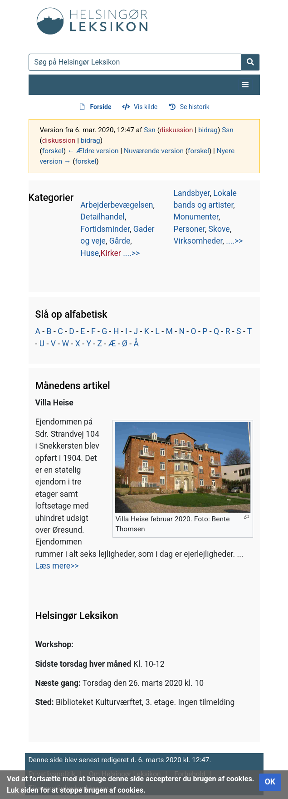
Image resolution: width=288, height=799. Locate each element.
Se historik (195, 106)
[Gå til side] (250, 62)
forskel (52, 151)
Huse (89, 253)
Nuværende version (154, 151)
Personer (189, 229)
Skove (219, 229)
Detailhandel (102, 216)
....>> (131, 253)
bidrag (208, 130)
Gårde (120, 240)
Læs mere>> (57, 565)
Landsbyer (191, 193)
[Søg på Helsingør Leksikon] (135, 62)
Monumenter (195, 216)
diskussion (176, 130)
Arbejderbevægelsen (116, 205)
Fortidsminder (105, 229)
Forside (101, 106)
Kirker (111, 253)
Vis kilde (145, 106)
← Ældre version (93, 151)
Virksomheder (197, 240)
